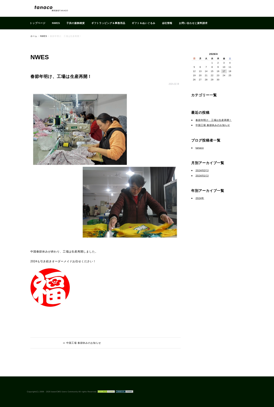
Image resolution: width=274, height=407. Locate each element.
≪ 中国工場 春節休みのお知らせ (82, 342)
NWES (56, 23)
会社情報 (167, 23)
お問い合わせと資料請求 (193, 23)
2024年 (200, 198)
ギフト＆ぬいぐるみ (143, 23)
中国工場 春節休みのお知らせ (213, 125)
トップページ (37, 23)
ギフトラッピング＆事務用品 (108, 23)
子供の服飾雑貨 (75, 23)
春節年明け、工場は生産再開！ (214, 120)
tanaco (200, 147)
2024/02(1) (202, 170)
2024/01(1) (202, 175)
